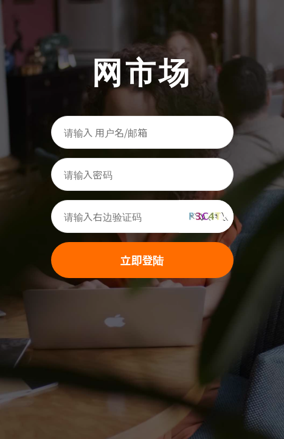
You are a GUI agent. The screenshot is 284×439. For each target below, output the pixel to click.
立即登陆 (142, 260)
